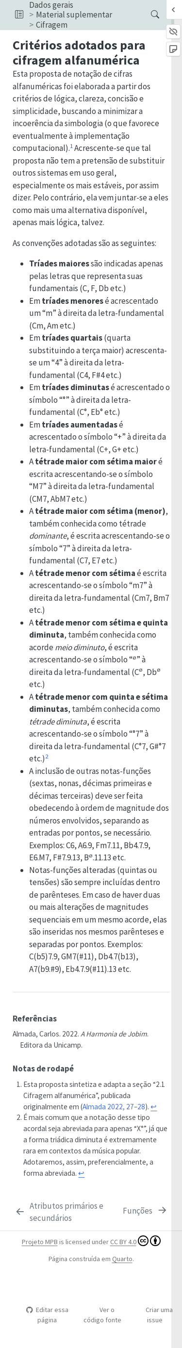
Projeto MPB (40, 1241)
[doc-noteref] (71, 148)
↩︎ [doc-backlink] (153, 1106)
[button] (19, 15)
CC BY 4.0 (135, 1240)
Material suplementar (74, 14)
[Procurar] (147, 15)
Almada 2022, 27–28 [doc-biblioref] (114, 1106)
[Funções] (145, 1211)
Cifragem (51, 24)
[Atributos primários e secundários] (67, 1212)
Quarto (122, 1258)
